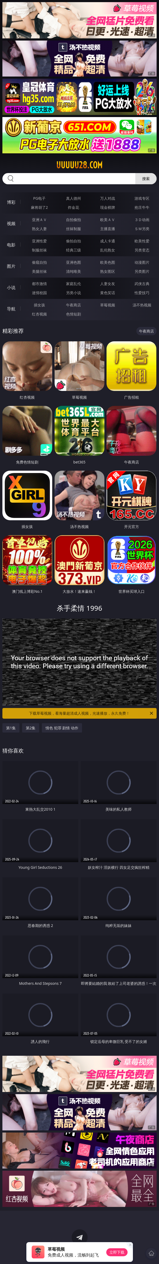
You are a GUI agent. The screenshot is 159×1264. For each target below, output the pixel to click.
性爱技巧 (141, 292)
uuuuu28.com (79, 165)
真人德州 (73, 198)
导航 (11, 309)
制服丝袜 (39, 250)
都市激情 (39, 283)
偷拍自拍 (73, 240)
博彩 (11, 202)
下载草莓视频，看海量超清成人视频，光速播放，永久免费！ (91, 713)
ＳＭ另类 (141, 228)
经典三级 (73, 250)
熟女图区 (107, 271)
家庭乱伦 (73, 283)
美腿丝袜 (39, 271)
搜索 (146, 178)
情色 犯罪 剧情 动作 (62, 727)
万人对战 (107, 198)
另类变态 (141, 250)
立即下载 (116, 1252)
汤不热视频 (142, 304)
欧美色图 (107, 262)
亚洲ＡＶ (39, 219)
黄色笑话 (107, 292)
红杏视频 (39, 314)
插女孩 (39, 304)
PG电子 (39, 198)
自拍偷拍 (73, 219)
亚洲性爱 (39, 240)
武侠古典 (141, 283)
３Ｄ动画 (141, 219)
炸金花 (73, 207)
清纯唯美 (73, 271)
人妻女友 (107, 283)
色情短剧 (73, 314)
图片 (11, 266)
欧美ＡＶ (107, 219)
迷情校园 (39, 292)
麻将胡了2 (39, 207)
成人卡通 (107, 240)
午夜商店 (73, 304)
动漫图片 (141, 262)
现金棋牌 (107, 207)
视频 (11, 223)
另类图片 (141, 271)
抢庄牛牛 (141, 207)
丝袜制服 (73, 228)
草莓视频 (107, 304)
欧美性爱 (141, 240)
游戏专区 (141, 198)
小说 (11, 287)
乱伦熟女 (107, 250)
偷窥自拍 (39, 262)
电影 (11, 245)
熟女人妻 (39, 228)
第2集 (30, 727)
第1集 (11, 727)
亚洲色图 (73, 262)
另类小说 (73, 292)
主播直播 (107, 228)
